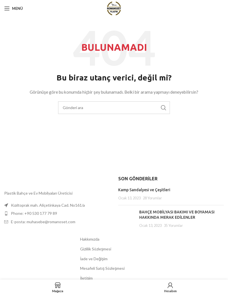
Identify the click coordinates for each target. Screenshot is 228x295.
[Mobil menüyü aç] (13, 8)
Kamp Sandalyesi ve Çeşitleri (144, 190)
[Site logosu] (114, 8)
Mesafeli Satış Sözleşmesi (102, 268)
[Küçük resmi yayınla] (126, 218)
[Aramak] (114, 107)
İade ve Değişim (94, 258)
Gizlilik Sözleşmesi (95, 248)
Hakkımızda (89, 239)
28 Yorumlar (152, 198)
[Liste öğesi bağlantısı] (57, 213)
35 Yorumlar (173, 225)
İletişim (86, 278)
